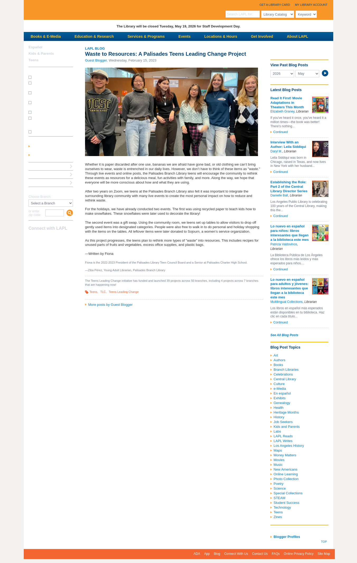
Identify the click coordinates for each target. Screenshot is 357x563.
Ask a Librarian (41, 174)
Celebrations (283, 374)
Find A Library (40, 191)
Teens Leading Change (124, 291)
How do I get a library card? (52, 77)
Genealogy (282, 403)
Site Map (324, 554)
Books (278, 365)
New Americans (285, 469)
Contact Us (260, 554)
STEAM (279, 498)
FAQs (276, 554)
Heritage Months (286, 412)
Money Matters (285, 455)
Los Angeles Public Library (89, 9)
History (279, 417)
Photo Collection (286, 479)
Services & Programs (146, 36)
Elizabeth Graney (282, 111)
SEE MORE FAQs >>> (49, 132)
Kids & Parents (41, 53)
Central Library (285, 379)
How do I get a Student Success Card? (49, 84)
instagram (41, 238)
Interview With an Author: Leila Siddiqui (288, 144)
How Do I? (37, 71)
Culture (279, 384)
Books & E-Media (46, 36)
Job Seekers (283, 422)
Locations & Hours (220, 36)
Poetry (279, 484)
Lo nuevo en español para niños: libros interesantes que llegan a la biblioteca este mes (289, 233)
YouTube (50, 238)
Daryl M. (276, 151)
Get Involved (262, 36)
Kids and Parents (287, 427)
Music (278, 465)
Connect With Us (236, 554)
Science (280, 488)
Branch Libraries (286, 370)
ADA (197, 554)
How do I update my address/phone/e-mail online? (48, 122)
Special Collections (288, 493)
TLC (103, 291)
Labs (277, 431)
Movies (279, 460)
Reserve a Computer (45, 166)
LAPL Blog (95, 48)
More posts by (110, 305)
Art (276, 355)
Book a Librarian (42, 183)
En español (282, 393)
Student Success (286, 503)
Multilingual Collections (286, 302)
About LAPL (297, 36)
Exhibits (280, 398)
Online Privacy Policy (299, 554)
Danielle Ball (279, 195)
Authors (279, 360)
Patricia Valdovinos (283, 244)
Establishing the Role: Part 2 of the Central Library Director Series (288, 186)
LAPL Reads (283, 436)
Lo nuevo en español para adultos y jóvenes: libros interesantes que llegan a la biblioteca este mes (289, 288)
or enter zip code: (35, 213)
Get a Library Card (275, 4)
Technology (282, 507)
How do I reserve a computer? (46, 104)
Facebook (32, 238)
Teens (93, 291)
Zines (278, 517)
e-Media (280, 389)
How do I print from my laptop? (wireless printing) (51, 94)
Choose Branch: (40, 197)
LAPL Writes (283, 441)
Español (36, 47)
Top (324, 541)
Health (279, 408)
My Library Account (311, 4)
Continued (280, 132)
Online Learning (286, 474)
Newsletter (59, 238)
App (207, 554)
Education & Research (94, 36)
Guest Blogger (96, 60)
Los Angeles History (289, 446)
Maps (278, 450)
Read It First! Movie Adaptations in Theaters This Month (287, 102)
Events (184, 36)
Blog (217, 554)
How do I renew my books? (52, 112)
